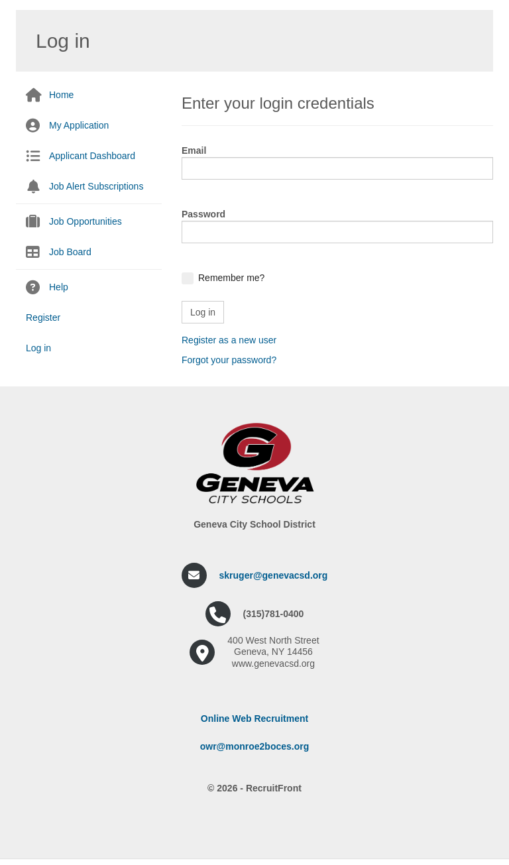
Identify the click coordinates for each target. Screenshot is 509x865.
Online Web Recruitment (254, 718)
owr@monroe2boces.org (255, 746)
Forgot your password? (229, 360)
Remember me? (231, 277)
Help (58, 287)
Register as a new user (229, 340)
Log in (38, 348)
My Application (79, 125)
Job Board (70, 252)
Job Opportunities (85, 221)
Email (194, 150)
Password (203, 214)
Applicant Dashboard (92, 155)
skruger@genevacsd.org (273, 575)
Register (43, 317)
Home (61, 94)
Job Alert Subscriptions (96, 186)
